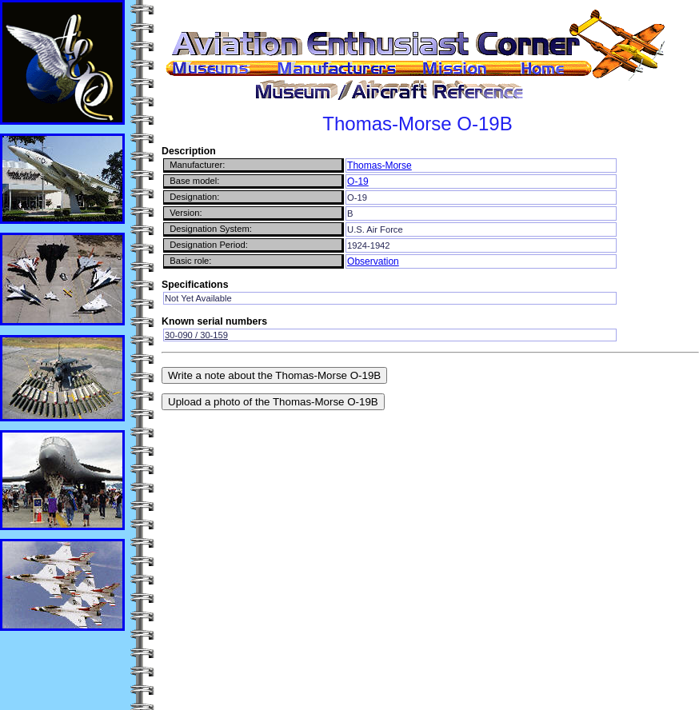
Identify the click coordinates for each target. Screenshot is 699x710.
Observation (373, 261)
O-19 (358, 181)
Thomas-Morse (379, 165)
